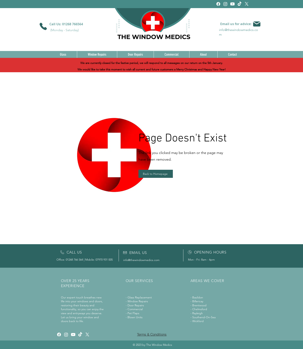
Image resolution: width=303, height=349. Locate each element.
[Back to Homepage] (155, 174)
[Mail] (256, 24)
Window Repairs (138, 301)
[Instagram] (225, 3)
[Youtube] (232, 3)
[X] (246, 3)
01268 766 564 (74, 259)
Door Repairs (136, 305)
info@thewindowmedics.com (141, 260)
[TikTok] (239, 3)
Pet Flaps (133, 313)
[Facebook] (218, 3)
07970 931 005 (104, 259)
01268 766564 (72, 24)
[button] (63, 54)
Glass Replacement (140, 297)
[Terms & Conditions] (151, 334)
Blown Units (135, 317)
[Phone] (43, 26)
